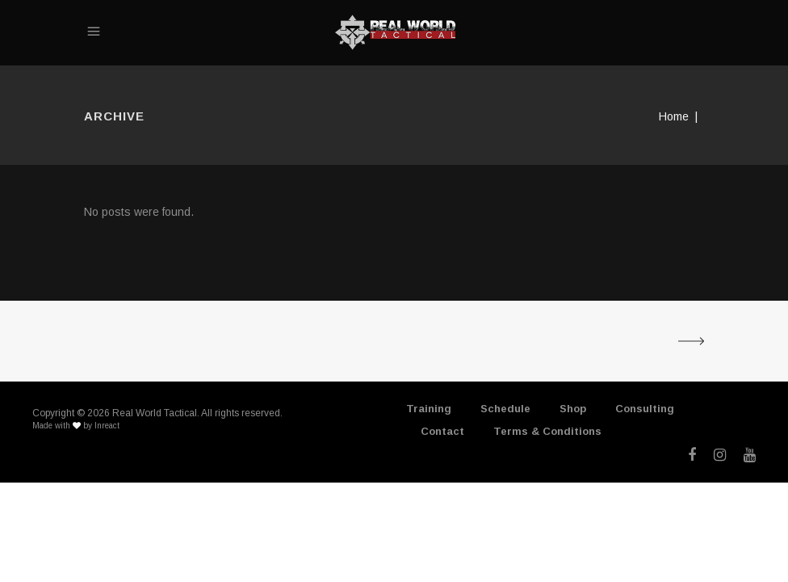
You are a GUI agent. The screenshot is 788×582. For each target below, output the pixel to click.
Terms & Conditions (547, 431)
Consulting (644, 409)
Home (674, 116)
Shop (573, 409)
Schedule (505, 409)
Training (428, 409)
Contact (442, 431)
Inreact (106, 425)
